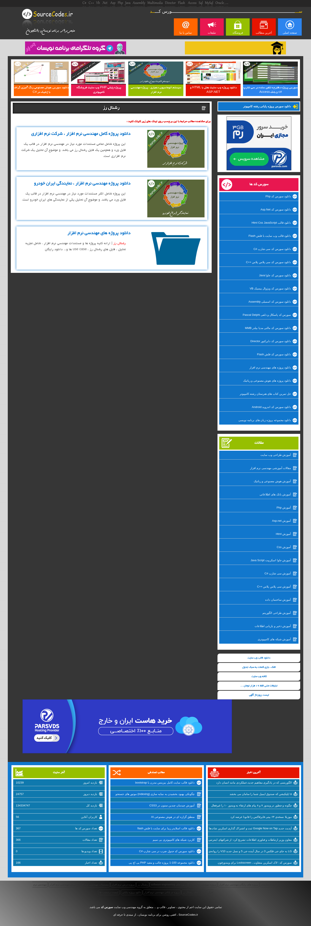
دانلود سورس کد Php (278, 196)
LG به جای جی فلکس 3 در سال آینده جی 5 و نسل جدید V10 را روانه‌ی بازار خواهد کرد (250, 852)
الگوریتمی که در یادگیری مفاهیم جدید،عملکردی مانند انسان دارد (254, 782)
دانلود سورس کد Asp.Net (275, 209)
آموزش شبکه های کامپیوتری (274, 639)
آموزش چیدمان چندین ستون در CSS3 (171, 805)
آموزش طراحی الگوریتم (276, 613)
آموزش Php (284, 507)
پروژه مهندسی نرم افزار (203, 884)
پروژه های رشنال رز (194, 892)
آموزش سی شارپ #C (278, 573)
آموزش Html (283, 534)
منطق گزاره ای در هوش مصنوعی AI (173, 817)
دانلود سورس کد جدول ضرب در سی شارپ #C (167, 851)
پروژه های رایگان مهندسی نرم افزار (238, 884)
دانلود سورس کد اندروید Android (271, 407)
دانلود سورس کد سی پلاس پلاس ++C (268, 262)
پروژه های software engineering (169, 884)
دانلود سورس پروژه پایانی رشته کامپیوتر (267, 106)
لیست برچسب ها (108, 892)
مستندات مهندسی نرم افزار (94, 884)
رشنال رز (143, 884)
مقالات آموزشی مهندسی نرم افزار (270, 468)
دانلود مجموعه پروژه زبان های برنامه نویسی (264, 420)
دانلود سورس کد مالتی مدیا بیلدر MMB (268, 328)
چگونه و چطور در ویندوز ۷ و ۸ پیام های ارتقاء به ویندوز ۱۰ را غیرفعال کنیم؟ (251, 806)
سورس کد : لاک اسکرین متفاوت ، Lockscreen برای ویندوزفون (255, 862)
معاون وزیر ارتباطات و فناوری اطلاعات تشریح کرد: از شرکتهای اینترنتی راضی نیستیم (250, 840)
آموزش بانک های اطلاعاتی (275, 494)
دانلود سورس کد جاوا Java (275, 275)
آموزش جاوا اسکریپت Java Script (271, 560)
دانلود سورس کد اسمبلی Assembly (270, 301)
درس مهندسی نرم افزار (63, 884)
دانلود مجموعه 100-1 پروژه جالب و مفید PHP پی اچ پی (161, 862)
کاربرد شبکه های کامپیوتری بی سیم (173, 839)
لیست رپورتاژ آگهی (259, 695)
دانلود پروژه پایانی (131, 892)
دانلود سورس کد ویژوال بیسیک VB (270, 288)
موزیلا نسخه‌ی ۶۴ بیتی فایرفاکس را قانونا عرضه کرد (261, 817)
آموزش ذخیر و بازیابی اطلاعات (273, 626)
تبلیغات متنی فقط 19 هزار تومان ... (258, 685)
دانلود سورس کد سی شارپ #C (272, 249)
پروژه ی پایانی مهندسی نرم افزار (162, 892)
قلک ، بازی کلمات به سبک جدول (259, 667)
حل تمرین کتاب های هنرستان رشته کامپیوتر (265, 393)
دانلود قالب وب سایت (259, 658)
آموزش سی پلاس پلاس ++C (274, 586)
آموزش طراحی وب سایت (275, 455)
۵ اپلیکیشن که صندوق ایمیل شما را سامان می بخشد (261, 794)
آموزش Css (284, 547)
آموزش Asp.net (281, 520)
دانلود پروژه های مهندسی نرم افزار (270, 367)
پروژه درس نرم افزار (123, 884)
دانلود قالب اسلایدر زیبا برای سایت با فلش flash (165, 828)
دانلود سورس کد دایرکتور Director (270, 341)
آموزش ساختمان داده (278, 599)
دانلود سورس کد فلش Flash (274, 354)
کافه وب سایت (259, 676)
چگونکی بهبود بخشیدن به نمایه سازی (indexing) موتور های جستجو (155, 794)
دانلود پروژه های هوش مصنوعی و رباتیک (267, 380)
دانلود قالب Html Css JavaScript (271, 222)
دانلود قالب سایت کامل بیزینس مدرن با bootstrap (165, 782)
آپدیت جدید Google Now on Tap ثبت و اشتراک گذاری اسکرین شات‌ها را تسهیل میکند (250, 829)
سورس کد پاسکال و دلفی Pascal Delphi (267, 314)
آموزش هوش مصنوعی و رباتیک (272, 481)
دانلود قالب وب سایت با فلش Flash (270, 235)
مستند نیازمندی (268, 884)
